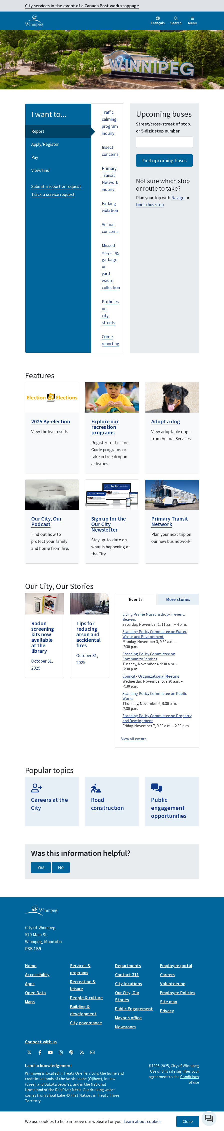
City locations (128, 983)
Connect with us (41, 1042)
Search (176, 21)
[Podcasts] (71, 1052)
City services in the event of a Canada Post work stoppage (82, 6)
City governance (86, 1023)
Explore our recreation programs (105, 427)
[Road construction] (112, 801)
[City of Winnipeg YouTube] (50, 1052)
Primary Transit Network (169, 521)
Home (30, 965)
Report (37, 131)
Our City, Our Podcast (46, 521)
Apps (29, 983)
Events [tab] (135, 599)
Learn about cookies (143, 1121)
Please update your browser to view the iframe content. (157, 670)
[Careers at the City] (52, 801)
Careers (167, 974)
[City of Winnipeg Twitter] (29, 1052)
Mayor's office (128, 1018)
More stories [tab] (178, 599)
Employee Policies (177, 992)
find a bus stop (150, 204)
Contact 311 (127, 974)
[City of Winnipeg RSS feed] (82, 1052)
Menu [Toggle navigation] (192, 21)
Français (158, 23)
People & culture (86, 997)
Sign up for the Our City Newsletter (108, 524)
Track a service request (52, 194)
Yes (40, 867)
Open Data (35, 992)
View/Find (40, 170)
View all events (133, 738)
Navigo (177, 197)
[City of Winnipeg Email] (92, 1052)
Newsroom (125, 1027)
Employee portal (176, 965)
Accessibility (37, 974)
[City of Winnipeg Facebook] (40, 1052)
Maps (30, 1001)
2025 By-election (50, 421)
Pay (34, 157)
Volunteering (173, 983)
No (61, 867)
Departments (128, 965)
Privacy (167, 1011)
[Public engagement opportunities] (172, 801)
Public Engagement (134, 1009)
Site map (168, 1001)
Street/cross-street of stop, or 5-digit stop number (163, 127)
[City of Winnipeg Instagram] (60, 1052)
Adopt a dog (165, 421)
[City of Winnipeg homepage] (41, 914)
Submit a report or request (56, 186)
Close (187, 1121)
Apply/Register (45, 144)
